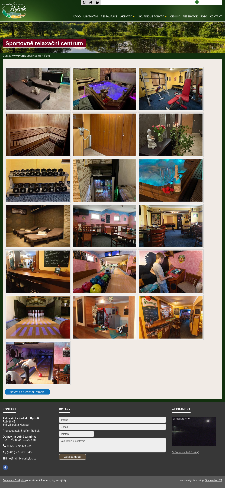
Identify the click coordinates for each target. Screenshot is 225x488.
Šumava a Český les (14, 480)
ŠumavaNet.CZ (213, 480)
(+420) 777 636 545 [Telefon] (19, 452)
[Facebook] (5, 467)
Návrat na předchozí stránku (27, 391)
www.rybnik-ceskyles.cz (26, 55)
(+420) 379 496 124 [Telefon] (19, 445)
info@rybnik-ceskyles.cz (21, 458)
